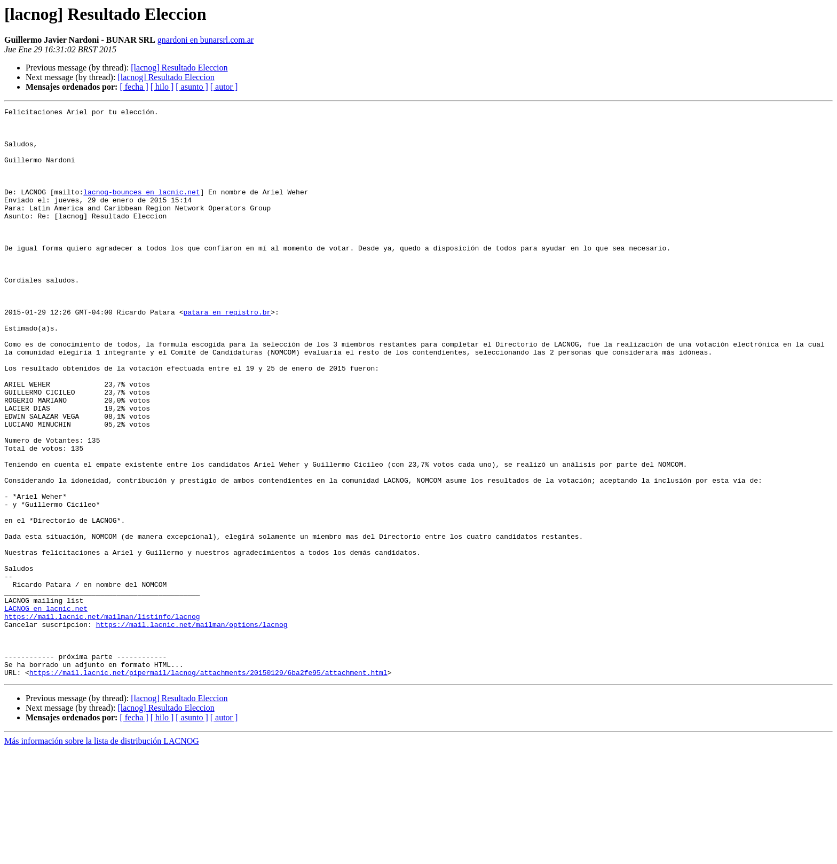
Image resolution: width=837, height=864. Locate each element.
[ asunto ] (192, 86)
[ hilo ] (162, 86)
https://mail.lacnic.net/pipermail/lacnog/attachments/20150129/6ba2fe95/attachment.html (208, 786)
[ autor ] (224, 86)
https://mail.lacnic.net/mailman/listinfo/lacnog (102, 719)
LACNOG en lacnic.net (46, 709)
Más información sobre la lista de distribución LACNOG (101, 854)
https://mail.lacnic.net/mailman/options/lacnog (192, 728)
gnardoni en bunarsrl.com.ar (205, 39)
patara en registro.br (227, 353)
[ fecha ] (134, 86)
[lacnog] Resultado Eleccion (179, 67)
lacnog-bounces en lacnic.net (141, 209)
